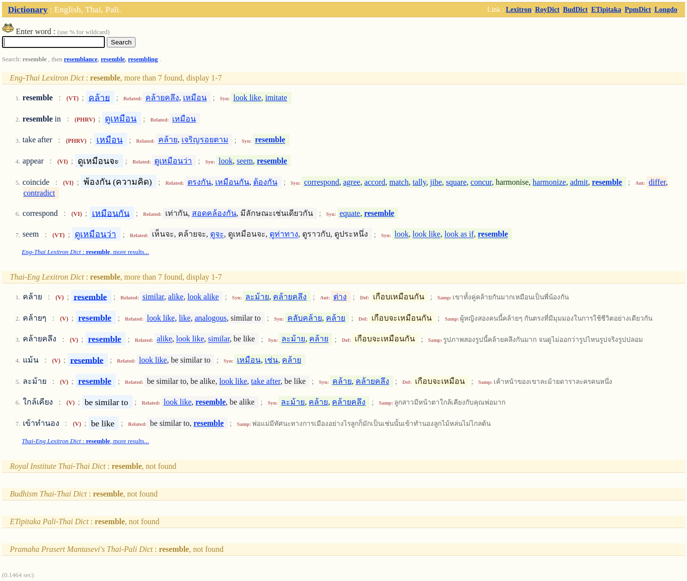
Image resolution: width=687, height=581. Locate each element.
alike (175, 296)
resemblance (80, 59)
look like (247, 97)
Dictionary (27, 9)
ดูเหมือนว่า (173, 161)
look (225, 161)
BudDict (575, 9)
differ (657, 182)
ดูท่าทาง (284, 234)
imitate (276, 97)
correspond (321, 182)
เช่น (271, 360)
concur (481, 182)
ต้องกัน (265, 182)
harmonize (549, 182)
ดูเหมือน (121, 119)
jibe (436, 182)
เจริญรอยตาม (205, 140)
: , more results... (85, 252)
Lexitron (519, 9)
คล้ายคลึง (162, 97)
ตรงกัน (199, 182)
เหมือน (195, 97)
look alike (203, 296)
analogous (210, 318)
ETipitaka (606, 9)
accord (374, 182)
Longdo (665, 9)
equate (349, 213)
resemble (113, 59)
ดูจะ (217, 234)
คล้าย (99, 97)
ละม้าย (257, 296)
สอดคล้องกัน (214, 213)
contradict (39, 193)
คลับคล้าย (304, 318)
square (456, 182)
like (184, 318)
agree (352, 182)
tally (419, 182)
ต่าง (340, 296)
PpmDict (638, 9)
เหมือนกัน (232, 182)
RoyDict (547, 9)
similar (153, 296)
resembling (143, 59)
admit (579, 182)
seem (244, 161)
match (399, 182)
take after (265, 381)
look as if (459, 234)
